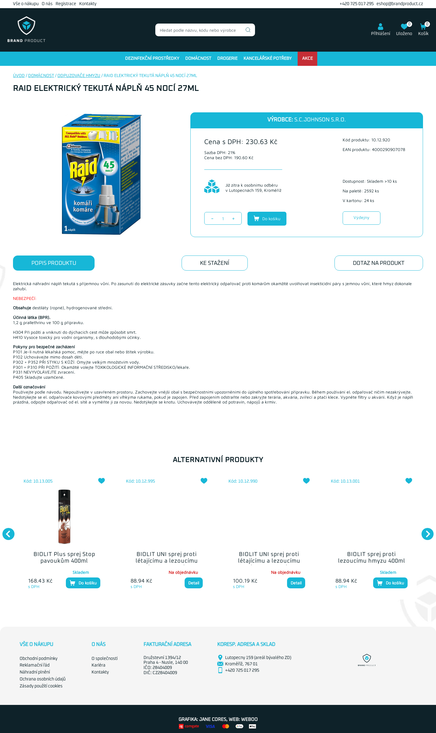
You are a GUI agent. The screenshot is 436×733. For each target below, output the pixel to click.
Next (424, 531)
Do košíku (267, 218)
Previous (5, 531)
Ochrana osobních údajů (43, 679)
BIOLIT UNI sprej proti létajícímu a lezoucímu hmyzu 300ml (269, 561)
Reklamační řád (35, 665)
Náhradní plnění (35, 672)
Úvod (19, 76)
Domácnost (198, 58)
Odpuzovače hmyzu (78, 76)
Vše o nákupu (26, 4)
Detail (193, 582)
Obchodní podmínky (38, 659)
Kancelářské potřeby (268, 58)
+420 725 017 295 (357, 4)
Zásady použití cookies (41, 686)
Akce (307, 58)
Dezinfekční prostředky (152, 58)
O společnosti (105, 659)
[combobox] (205, 30)
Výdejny (362, 217)
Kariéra (98, 665)
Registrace (66, 4)
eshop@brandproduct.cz (399, 4)
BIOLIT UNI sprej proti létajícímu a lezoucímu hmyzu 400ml (167, 561)
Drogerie (227, 58)
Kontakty (87, 4)
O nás (47, 4)
